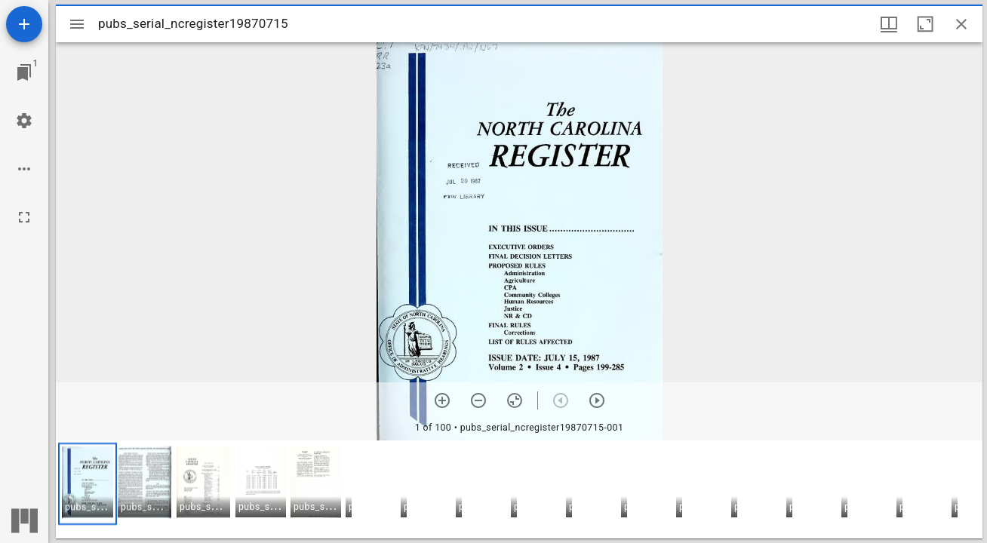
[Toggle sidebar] (77, 24)
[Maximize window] (925, 24)
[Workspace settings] (24, 121)
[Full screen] (24, 217)
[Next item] (597, 400)
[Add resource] (24, 24)
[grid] (519, 489)
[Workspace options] (24, 169)
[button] (87, 483)
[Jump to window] (24, 72)
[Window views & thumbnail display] (889, 24)
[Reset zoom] (515, 400)
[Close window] (961, 24)
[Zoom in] (442, 400)
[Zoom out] (478, 400)
